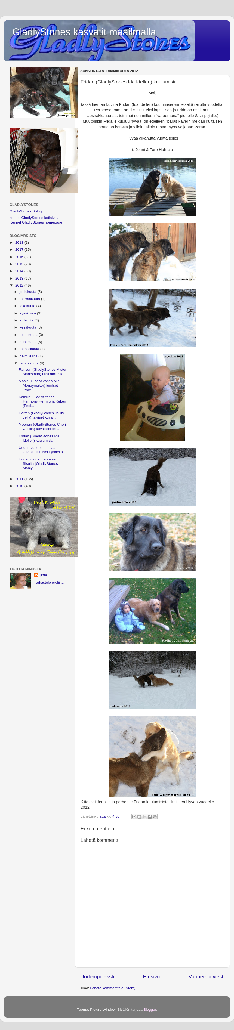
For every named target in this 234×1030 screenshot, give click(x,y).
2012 (19, 285)
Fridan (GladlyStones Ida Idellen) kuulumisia (39, 438)
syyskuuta (28, 313)
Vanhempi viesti (206, 976)
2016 (19, 257)
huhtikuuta (29, 342)
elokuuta (27, 320)
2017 (19, 250)
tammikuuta (30, 363)
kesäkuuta (28, 327)
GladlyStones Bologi (26, 211)
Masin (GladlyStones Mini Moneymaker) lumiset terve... (39, 385)
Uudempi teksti (97, 976)
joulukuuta (28, 292)
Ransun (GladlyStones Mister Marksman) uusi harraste (43, 371)
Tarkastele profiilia (48, 582)
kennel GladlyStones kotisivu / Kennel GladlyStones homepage (36, 220)
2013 (19, 278)
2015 (19, 264)
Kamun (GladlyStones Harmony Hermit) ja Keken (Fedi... (42, 401)
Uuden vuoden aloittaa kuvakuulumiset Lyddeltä (41, 450)
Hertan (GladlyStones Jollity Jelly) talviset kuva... (41, 415)
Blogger (150, 1009)
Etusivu (151, 976)
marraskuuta (30, 299)
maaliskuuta (30, 349)
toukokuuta (29, 335)
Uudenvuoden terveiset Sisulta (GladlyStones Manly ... (38, 463)
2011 (19, 479)
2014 (19, 271)
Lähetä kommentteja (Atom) (113, 988)
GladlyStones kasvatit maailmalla (84, 32)
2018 (19, 242)
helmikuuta (29, 356)
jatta (43, 575)
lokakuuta (28, 306)
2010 (19, 486)
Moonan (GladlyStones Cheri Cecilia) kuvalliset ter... (42, 426)
